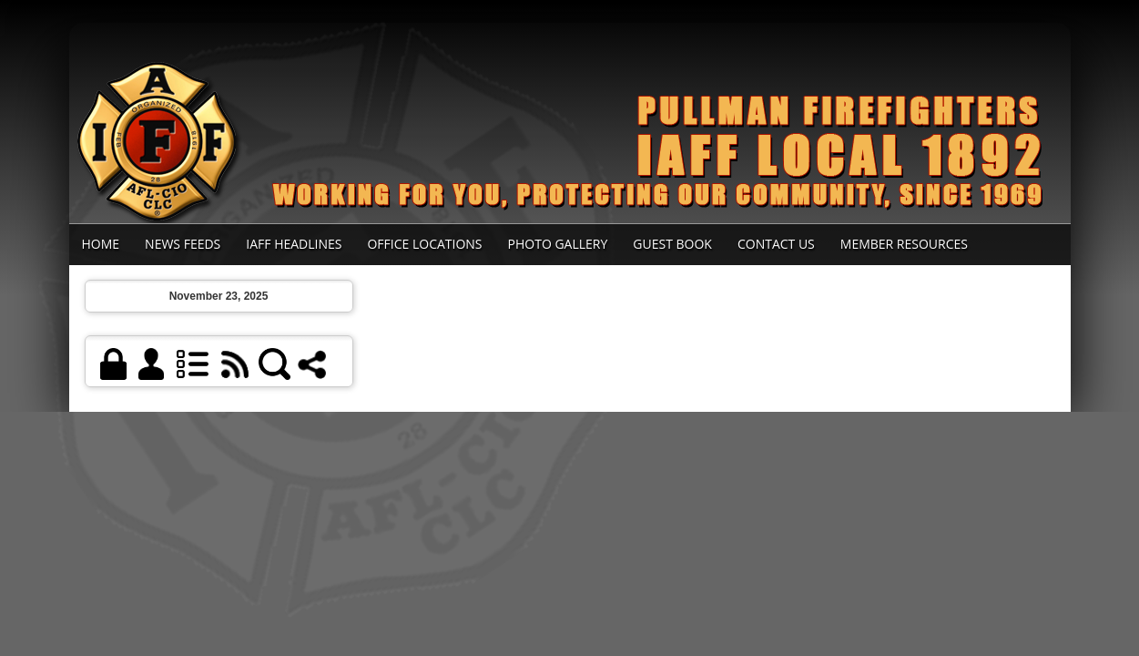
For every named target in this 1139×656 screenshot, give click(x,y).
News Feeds (182, 243)
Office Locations (424, 243)
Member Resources (904, 243)
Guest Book (672, 243)
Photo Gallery (558, 243)
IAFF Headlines (293, 243)
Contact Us (776, 243)
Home (101, 243)
